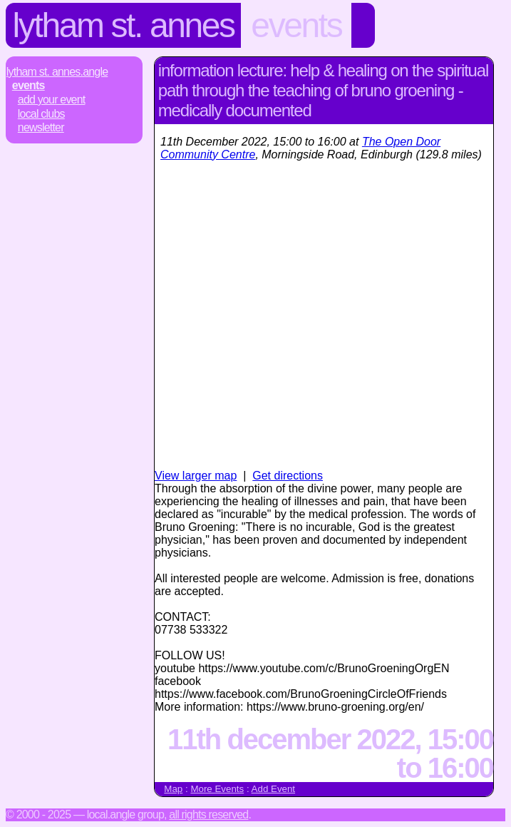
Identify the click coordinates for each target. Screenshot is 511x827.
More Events (217, 788)
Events (296, 25)
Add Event (274, 788)
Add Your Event (52, 99)
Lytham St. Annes (123, 25)
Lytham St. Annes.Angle (57, 72)
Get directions (287, 476)
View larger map (196, 476)
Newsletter (41, 127)
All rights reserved (208, 814)
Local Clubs (41, 114)
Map (173, 788)
